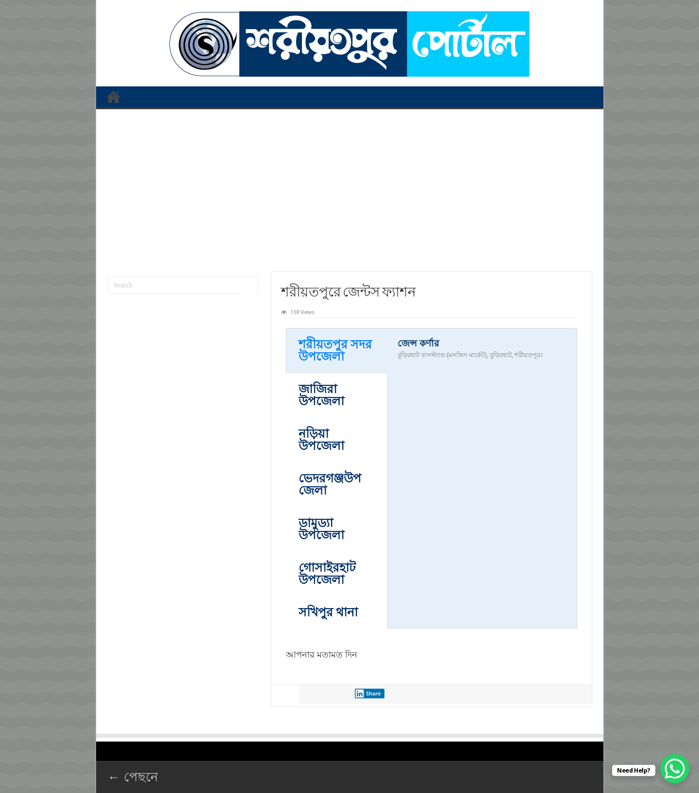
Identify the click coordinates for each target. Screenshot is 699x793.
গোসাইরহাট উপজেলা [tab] (327, 574)
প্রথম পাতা (113, 96)
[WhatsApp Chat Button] (674, 768)
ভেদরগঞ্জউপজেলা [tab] (330, 484)
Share (368, 693)
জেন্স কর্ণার (418, 343)
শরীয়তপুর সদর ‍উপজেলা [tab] (335, 350)
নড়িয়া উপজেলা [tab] (321, 440)
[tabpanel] (482, 354)
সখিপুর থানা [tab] (328, 612)
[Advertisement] (349, 187)
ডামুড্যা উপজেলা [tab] (321, 529)
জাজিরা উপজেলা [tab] (321, 395)
